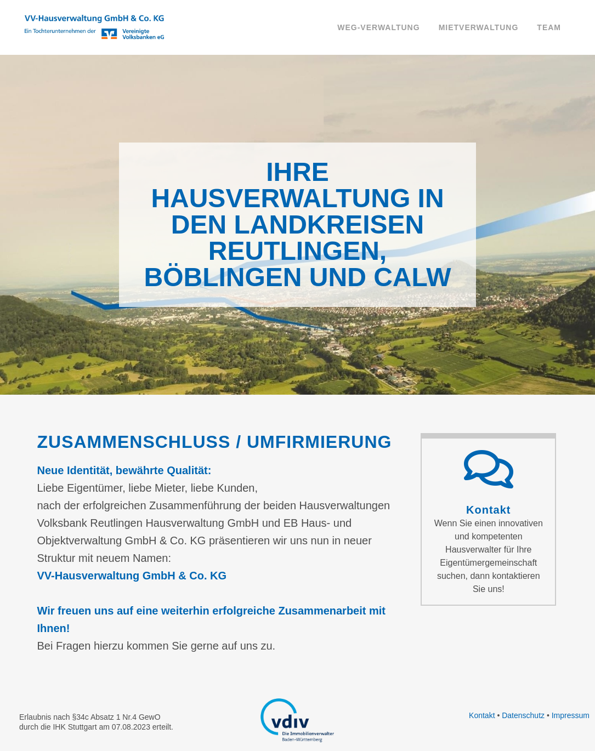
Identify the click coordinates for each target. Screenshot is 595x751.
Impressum (571, 715)
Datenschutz (523, 715)
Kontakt (488, 510)
